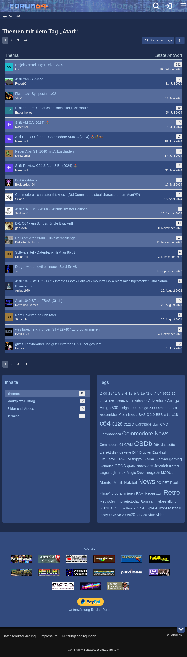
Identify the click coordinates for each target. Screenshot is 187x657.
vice (151, 515)
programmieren (123, 493)
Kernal (174, 466)
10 (174, 393)
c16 (175, 414)
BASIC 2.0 (147, 415)
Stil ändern (174, 635)
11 (132, 401)
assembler (109, 414)
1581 (112, 401)
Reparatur (153, 493)
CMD (164, 424)
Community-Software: (93, 649)
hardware (145, 466)
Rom (144, 501)
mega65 (153, 472)
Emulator (107, 459)
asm (173, 408)
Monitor (106, 482)
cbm (156, 424)
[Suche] (156, 6)
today (104, 515)
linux (122, 472)
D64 (156, 445)
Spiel (141, 508)
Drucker (145, 452)
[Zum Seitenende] (181, 629)
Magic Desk (135, 473)
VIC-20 (141, 515)
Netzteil (130, 482)
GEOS (120, 466)
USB (112, 515)
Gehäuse (106, 466)
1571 (145, 393)
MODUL (167, 473)
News (146, 481)
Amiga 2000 (148, 408)
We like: (90, 549)
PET (165, 483)
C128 (117, 424)
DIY (135, 452)
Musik (118, 483)
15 (130, 393)
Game (148, 459)
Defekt (105, 452)
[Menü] (181, 6)
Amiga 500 (109, 408)
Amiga (173, 400)
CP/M (128, 445)
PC (158, 483)
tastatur (174, 508)
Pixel (174, 483)
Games (161, 459)
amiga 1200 (128, 408)
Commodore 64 (111, 445)
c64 (105, 423)
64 (159, 393)
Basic (133, 414)
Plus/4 (105, 493)
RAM (139, 493)
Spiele (152, 508)
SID (118, 508)
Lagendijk (108, 472)
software (128, 508)
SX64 (163, 508)
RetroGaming (111, 501)
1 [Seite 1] (5, 40)
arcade (163, 408)
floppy (137, 459)
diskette (125, 452)
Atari (123, 414)
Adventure (157, 401)
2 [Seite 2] (12, 40)
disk (115, 452)
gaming (175, 459)
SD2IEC (107, 508)
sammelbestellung (163, 501)
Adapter (141, 401)
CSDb (143, 443)
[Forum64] (82, 6)
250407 (123, 401)
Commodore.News (145, 433)
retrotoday (131, 501)
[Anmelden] (168, 6)
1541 (112, 393)
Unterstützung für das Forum (90, 610)
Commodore (110, 434)
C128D (128, 424)
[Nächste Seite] (25, 40)
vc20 (131, 515)
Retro (171, 492)
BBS (159, 415)
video (160, 515)
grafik (131, 466)
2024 (103, 401)
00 (105, 393)
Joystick (161, 466)
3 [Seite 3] (18, 40)
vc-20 (121, 515)
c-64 (167, 415)
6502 (166, 393)
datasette (168, 445)
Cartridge (143, 424)
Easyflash (159, 452)
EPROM (123, 459)
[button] (180, 40)
